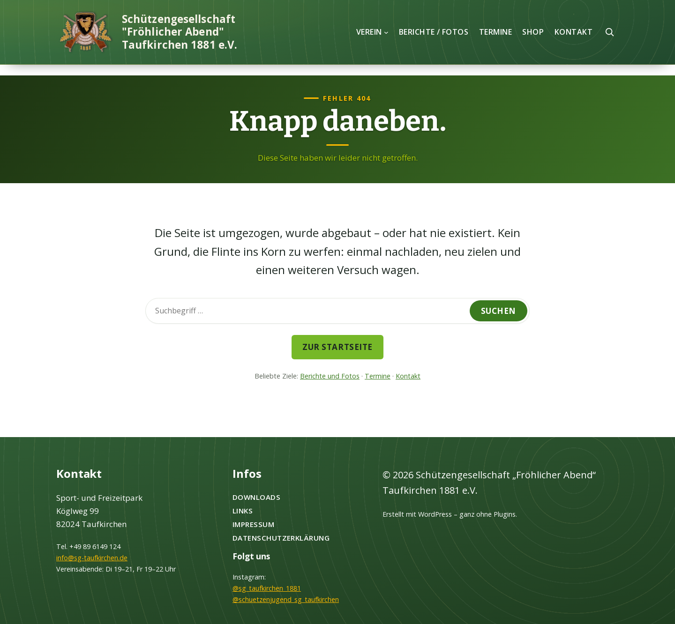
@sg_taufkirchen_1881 (266, 588)
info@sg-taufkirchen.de (92, 557)
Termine (377, 375)
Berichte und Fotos (330, 375)
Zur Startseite (337, 347)
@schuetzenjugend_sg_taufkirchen (285, 599)
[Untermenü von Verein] (386, 32)
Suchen (498, 310)
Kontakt (408, 375)
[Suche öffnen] (609, 31)
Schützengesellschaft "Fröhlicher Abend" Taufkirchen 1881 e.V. (179, 32)
